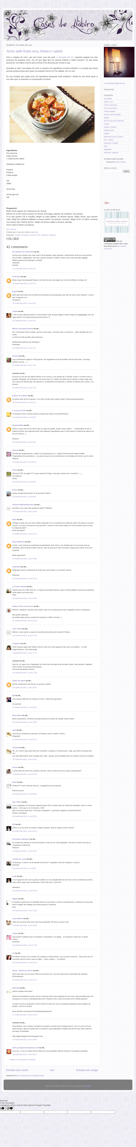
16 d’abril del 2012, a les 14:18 (24, 911)
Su (13, 953)
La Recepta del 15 (64, 57)
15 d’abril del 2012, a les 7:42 (24, 388)
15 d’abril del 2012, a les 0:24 (24, 283)
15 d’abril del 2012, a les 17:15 (24, 635)
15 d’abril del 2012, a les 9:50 (24, 482)
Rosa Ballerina (18, 542)
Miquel (15, 899)
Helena (15, 450)
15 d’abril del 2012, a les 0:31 (24, 321)
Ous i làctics (109, 140)
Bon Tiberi (16, 802)
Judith (15, 311)
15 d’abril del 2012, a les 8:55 (24, 417)
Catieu (15, 933)
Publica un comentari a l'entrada (22, 1060)
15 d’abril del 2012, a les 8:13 (24, 402)
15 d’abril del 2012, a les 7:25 (24, 365)
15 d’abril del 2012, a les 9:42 (24, 442)
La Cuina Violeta (19, 587)
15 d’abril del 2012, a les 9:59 (24, 497)
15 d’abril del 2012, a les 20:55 (24, 794)
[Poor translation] (9, 1108)
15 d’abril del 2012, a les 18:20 (24, 688)
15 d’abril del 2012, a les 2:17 (24, 348)
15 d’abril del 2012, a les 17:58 (24, 673)
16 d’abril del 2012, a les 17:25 (24, 945)
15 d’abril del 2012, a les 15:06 (24, 559)
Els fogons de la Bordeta (22, 252)
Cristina (15, 748)
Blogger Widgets (120, 162)
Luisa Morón (17, 918)
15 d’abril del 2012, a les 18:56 (24, 722)
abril (14, 730)
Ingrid (14, 291)
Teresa (15, 767)
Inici (52, 1070)
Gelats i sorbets (110, 127)
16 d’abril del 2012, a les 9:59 (24, 868)
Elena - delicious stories (22, 971)
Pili (13, 824)
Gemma (15, 356)
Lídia (14, 876)
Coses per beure (110, 108)
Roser (14, 490)
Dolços (106, 118)
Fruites (17, 235)
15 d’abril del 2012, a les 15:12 (24, 579)
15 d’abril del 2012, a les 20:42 (24, 774)
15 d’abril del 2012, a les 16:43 (24, 621)
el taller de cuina (19, 859)
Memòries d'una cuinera (113, 137)
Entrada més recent (17, 1070)
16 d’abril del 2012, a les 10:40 (24, 891)
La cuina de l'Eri (19, 410)
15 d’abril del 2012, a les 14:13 (24, 534)
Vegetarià (107, 149)
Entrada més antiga (87, 1070)
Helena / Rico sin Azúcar (22, 606)
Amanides (108, 99)
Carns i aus (108, 102)
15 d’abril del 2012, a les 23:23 (24, 831)
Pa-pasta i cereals (28, 235)
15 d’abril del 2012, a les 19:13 (24, 739)
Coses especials (110, 105)
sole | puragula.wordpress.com (25, 1048)
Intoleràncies (109, 130)
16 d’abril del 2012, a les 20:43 (24, 963)
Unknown (16, 277)
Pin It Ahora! (11, 229)
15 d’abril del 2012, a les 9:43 (24, 462)
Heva (14, 519)
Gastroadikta (17, 425)
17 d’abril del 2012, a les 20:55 (24, 1040)
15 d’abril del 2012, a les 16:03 (24, 598)
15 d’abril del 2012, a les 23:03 (24, 816)
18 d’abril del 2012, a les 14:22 (24, 1054)
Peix (38, 235)
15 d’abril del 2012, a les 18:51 (24, 707)
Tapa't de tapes (18, 681)
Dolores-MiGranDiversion (23, 505)
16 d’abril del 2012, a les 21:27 (24, 980)
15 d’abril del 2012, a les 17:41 (24, 653)
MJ (13, 695)
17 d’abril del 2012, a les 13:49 (24, 1015)
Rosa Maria (17, 715)
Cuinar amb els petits (112, 114)
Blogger (87, 1086)
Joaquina (16, 643)
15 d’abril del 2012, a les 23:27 (24, 851)
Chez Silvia (17, 629)
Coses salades (110, 111)
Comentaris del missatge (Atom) (31, 1076)
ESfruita (15, 988)
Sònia (14, 470)
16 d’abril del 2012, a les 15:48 (24, 925)
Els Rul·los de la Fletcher (114, 121)
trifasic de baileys (19, 396)
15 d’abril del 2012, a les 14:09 (24, 512)
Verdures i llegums (48, 235)
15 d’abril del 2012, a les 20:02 (24, 759)
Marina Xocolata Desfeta (22, 329)
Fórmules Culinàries (21, 839)
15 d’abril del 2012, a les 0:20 (24, 269)
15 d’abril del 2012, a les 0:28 (24, 303)
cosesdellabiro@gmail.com (114, 83)
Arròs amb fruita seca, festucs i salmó (34, 51)
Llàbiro (106, 133)
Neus (14, 782)
